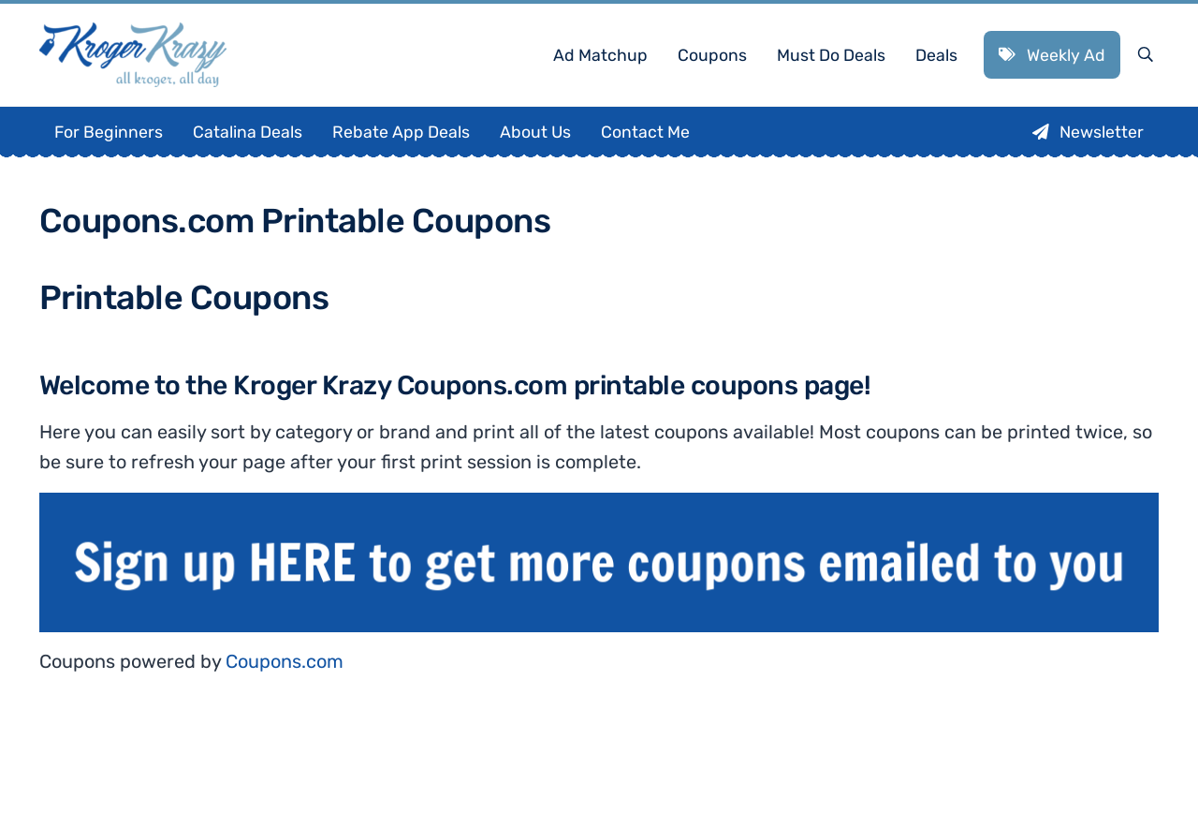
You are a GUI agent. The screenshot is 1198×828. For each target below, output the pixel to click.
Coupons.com (284, 661)
